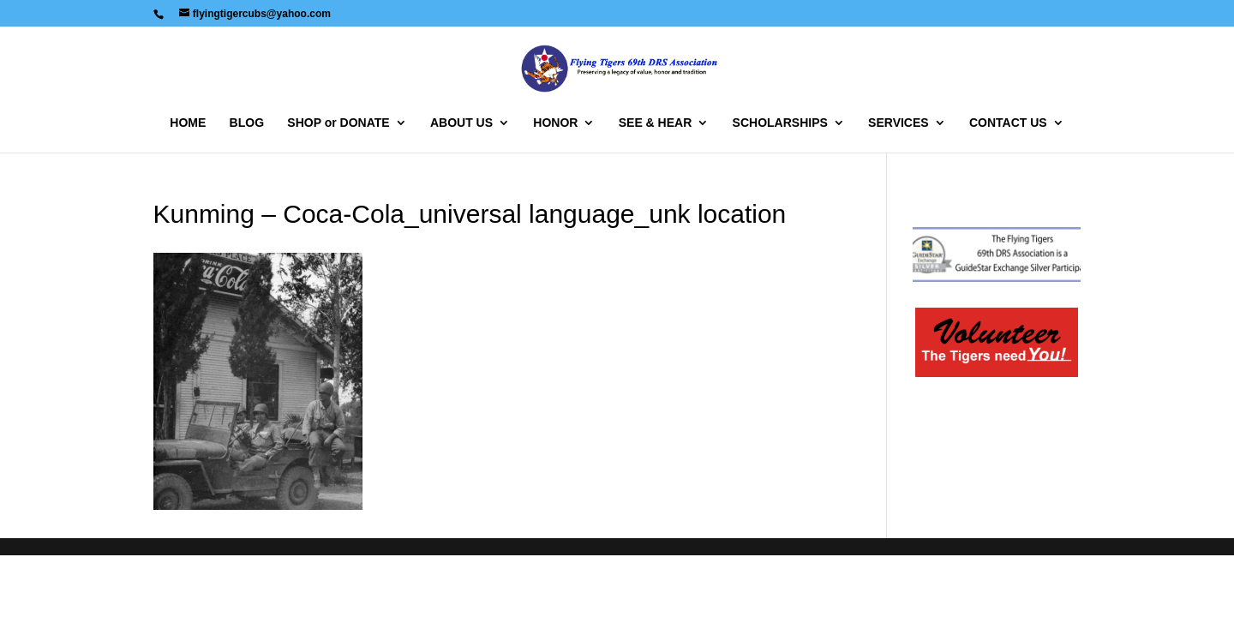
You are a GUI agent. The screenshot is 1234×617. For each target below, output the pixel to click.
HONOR (555, 123)
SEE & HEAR (655, 123)
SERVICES (898, 123)
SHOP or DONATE (338, 123)
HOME (188, 123)
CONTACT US (1008, 123)
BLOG (247, 123)
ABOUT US (461, 123)
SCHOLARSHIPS (780, 123)
